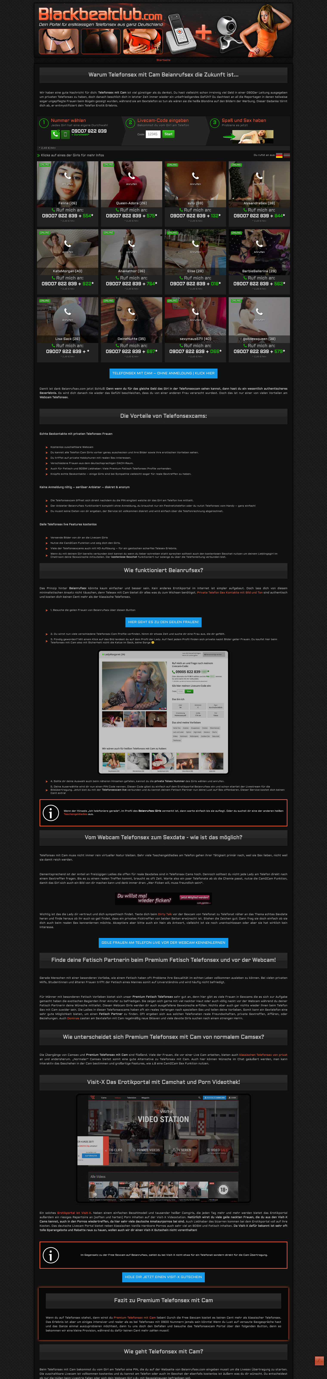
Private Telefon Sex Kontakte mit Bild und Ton (230, 593)
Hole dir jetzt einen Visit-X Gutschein (163, 1277)
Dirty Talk (165, 914)
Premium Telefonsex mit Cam (135, 1318)
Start (168, 134)
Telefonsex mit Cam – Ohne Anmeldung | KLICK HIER (163, 373)
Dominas (73, 1018)
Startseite (163, 60)
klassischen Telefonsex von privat (263, 1055)
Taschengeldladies (75, 814)
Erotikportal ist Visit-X (74, 1213)
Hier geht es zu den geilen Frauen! (163, 622)
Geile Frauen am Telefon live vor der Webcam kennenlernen (163, 942)
